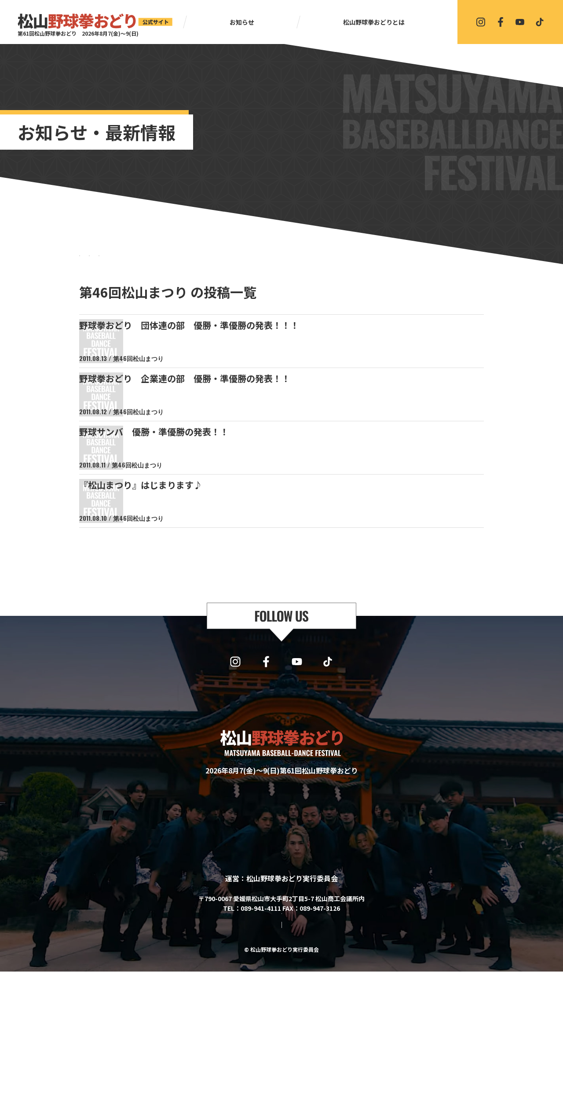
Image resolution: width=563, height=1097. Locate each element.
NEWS (167, 264)
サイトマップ (246, 1050)
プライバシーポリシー (304, 1050)
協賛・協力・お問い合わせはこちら (281, 1025)
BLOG (229, 264)
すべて (105, 264)
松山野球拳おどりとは (374, 22)
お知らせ (242, 22)
